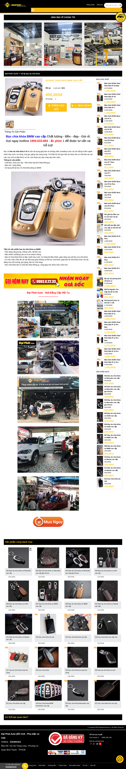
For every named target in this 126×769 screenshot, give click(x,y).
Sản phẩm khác (74, 765)
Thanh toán (62, 765)
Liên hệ (92, 765)
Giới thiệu (42, 765)
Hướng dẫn (52, 765)
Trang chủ (32, 765)
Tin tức (85, 765)
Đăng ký (100, 5)
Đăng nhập (90, 5)
